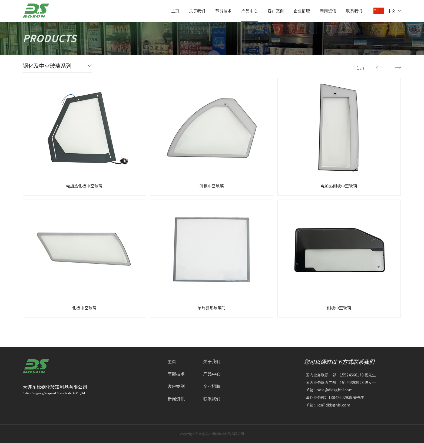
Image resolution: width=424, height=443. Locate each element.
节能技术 (223, 11)
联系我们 (354, 11)
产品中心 (249, 11)
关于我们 (197, 11)
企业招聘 (302, 11)
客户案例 (276, 11)
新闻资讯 (328, 11)
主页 (175, 11)
